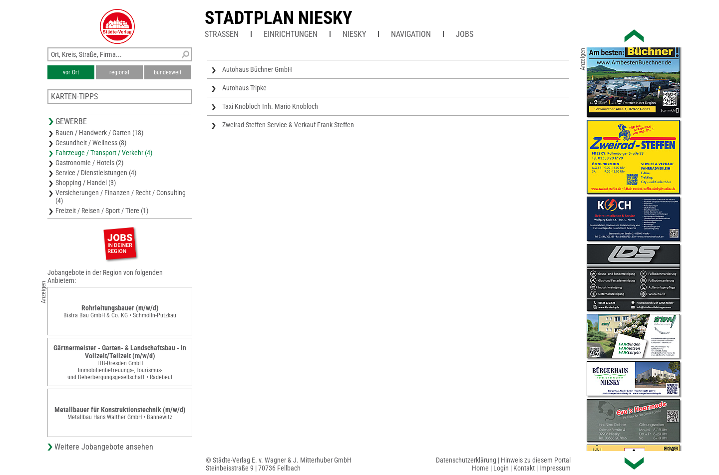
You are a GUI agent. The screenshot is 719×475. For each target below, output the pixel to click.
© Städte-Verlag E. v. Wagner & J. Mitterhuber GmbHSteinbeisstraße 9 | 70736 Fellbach (279, 464)
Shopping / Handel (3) (85, 183)
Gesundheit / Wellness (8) (90, 143)
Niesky (354, 34)
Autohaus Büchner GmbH (257, 69)
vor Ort (71, 72)
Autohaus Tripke (244, 88)
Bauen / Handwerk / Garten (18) (99, 133)
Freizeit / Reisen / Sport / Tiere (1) (101, 211)
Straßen (222, 34)
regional (119, 72)
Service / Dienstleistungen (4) (95, 173)
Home (480, 468)
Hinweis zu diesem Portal (536, 460)
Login (501, 468)
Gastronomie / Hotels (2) (89, 163)
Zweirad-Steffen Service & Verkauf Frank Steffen (288, 125)
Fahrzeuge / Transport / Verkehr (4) (103, 153)
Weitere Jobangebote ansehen (103, 447)
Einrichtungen (291, 34)
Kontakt (524, 468)
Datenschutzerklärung (466, 460)
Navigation (411, 34)
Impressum (555, 468)
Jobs (464, 34)
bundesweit (168, 72)
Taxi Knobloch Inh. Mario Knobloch (270, 106)
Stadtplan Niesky (279, 17)
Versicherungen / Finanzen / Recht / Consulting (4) (120, 197)
